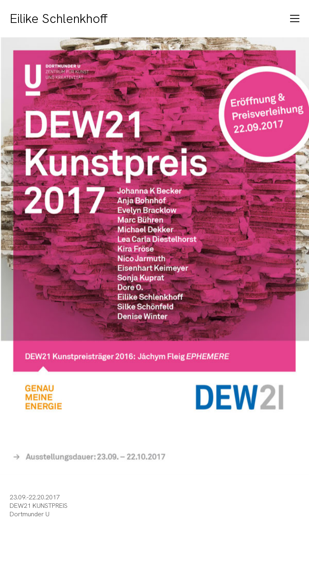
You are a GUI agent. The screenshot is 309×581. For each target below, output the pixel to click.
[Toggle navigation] (294, 18)
